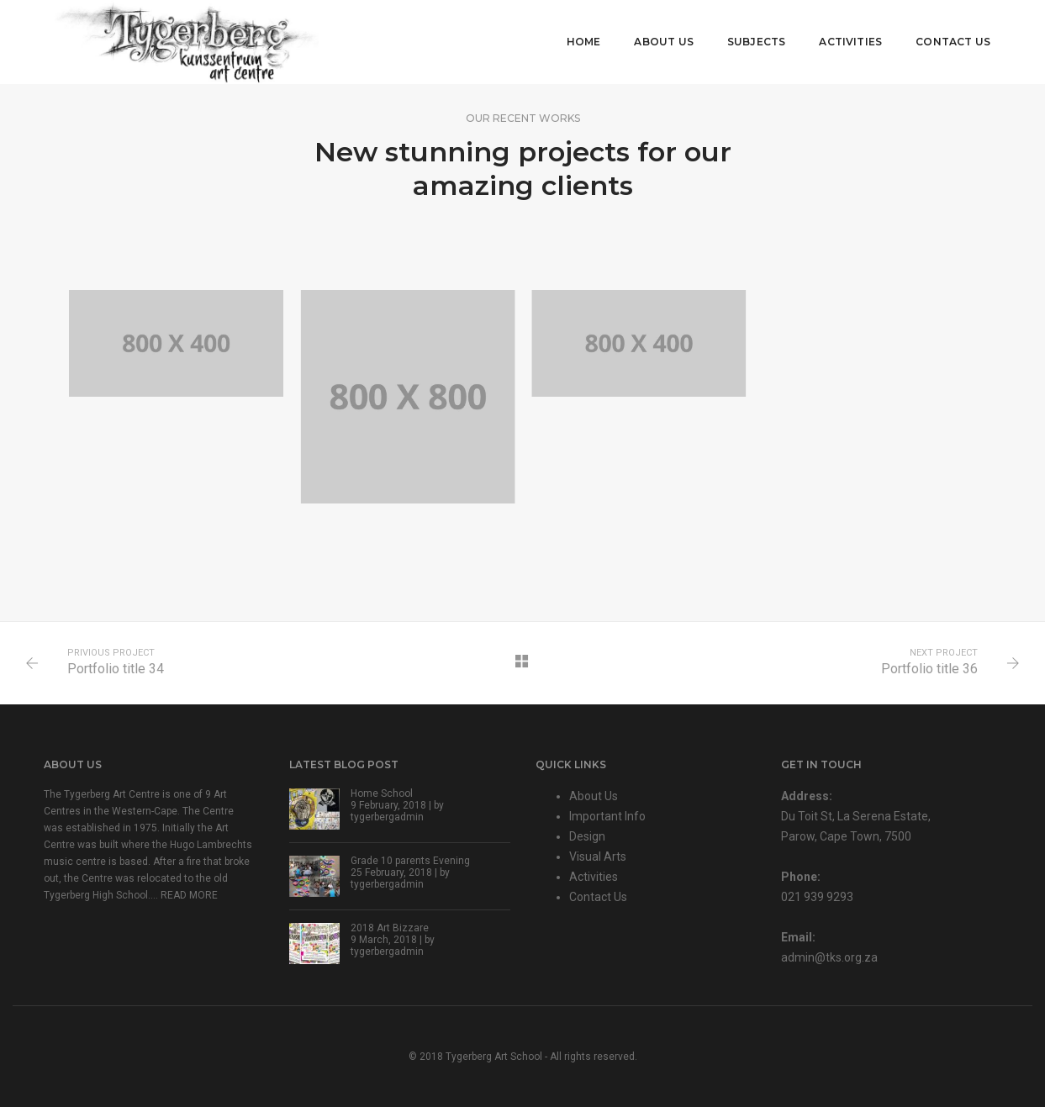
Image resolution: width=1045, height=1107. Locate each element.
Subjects (756, 41)
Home (584, 41)
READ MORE (189, 895)
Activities (850, 41)
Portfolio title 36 (929, 669)
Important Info (607, 816)
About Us (663, 41)
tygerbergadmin (387, 817)
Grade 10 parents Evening (410, 861)
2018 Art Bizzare (390, 928)
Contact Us (953, 41)
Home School (382, 793)
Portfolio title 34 (115, 669)
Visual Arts (597, 856)
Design (587, 836)
